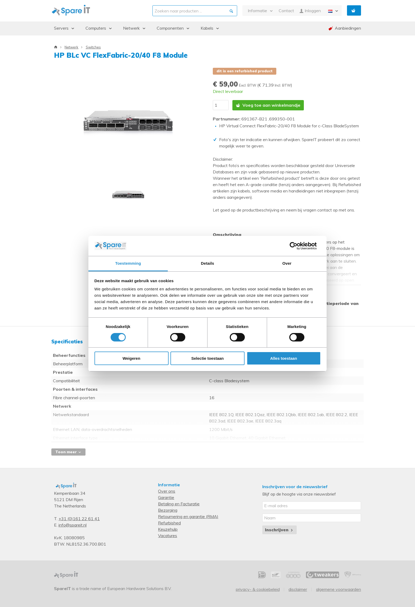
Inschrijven (279, 529)
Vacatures (167, 535)
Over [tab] (287, 263)
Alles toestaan (283, 358)
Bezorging (167, 509)
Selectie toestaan (207, 358)
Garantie (166, 497)
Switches (93, 47)
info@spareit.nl (72, 524)
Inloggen (310, 11)
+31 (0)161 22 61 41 (79, 518)
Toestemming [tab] (128, 263)
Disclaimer (297, 589)
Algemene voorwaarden (338, 589)
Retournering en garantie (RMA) (188, 516)
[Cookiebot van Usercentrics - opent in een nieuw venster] (297, 246)
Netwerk (71, 47)
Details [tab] (207, 263)
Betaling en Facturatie (179, 503)
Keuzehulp (168, 529)
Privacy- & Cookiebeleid (258, 589)
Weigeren (131, 358)
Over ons (166, 490)
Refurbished (169, 522)
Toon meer (68, 451)
